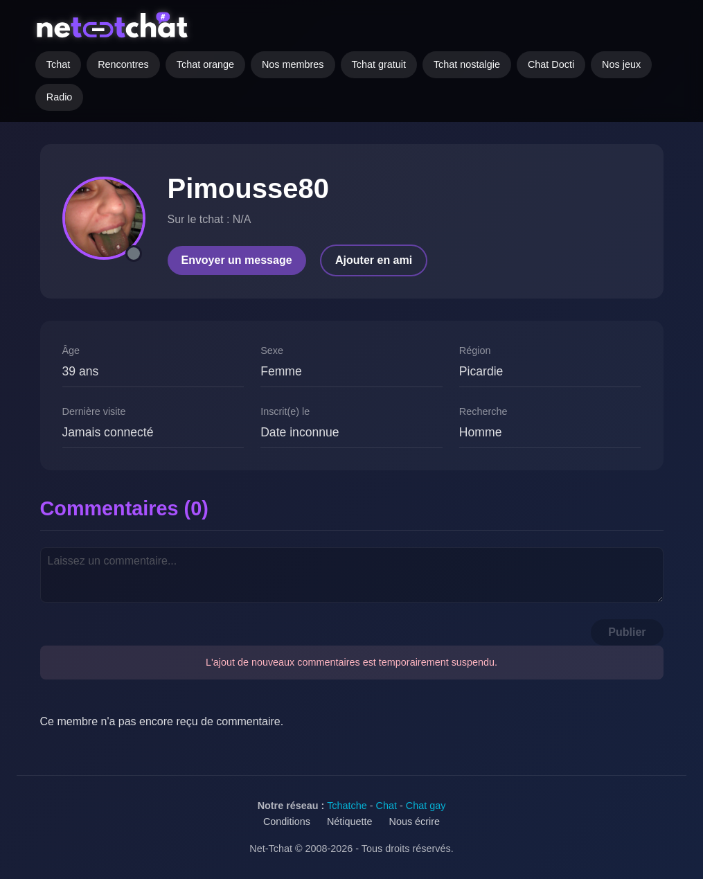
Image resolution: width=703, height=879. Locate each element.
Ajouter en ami (373, 260)
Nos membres (293, 64)
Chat (386, 805)
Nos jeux (621, 64)
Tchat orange (205, 64)
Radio (59, 97)
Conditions (286, 821)
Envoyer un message (236, 260)
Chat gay (426, 805)
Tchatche (347, 805)
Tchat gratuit (379, 64)
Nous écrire (415, 821)
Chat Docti (551, 64)
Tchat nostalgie (467, 64)
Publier (627, 632)
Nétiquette (350, 821)
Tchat (58, 64)
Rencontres (123, 64)
